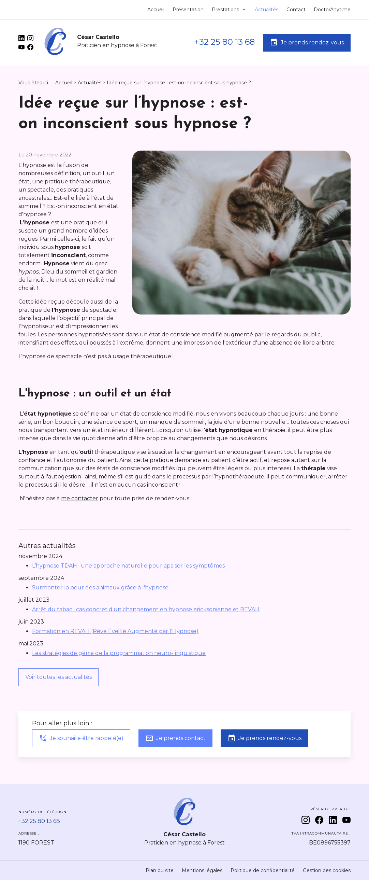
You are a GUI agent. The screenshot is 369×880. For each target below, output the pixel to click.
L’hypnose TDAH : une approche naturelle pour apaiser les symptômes (128, 565)
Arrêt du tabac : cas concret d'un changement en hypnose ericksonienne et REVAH (146, 609)
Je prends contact (175, 738)
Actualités (266, 9)
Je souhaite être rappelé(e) (81, 738)
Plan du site (160, 870)
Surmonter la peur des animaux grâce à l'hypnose (100, 587)
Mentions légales (202, 870)
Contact (296, 9)
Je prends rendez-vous (307, 42)
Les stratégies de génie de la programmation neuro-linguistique (119, 653)
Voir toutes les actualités (58, 677)
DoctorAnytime (332, 9)
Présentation (188, 9)
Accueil (155, 9)
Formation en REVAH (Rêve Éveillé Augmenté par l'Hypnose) (115, 631)
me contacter (79, 498)
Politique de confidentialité (263, 870)
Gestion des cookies (327, 870)
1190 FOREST (36, 842)
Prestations (226, 9)
